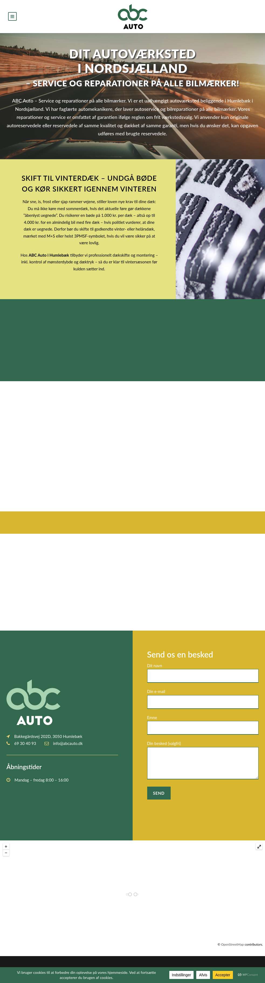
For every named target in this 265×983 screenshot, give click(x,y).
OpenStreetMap (232, 944)
